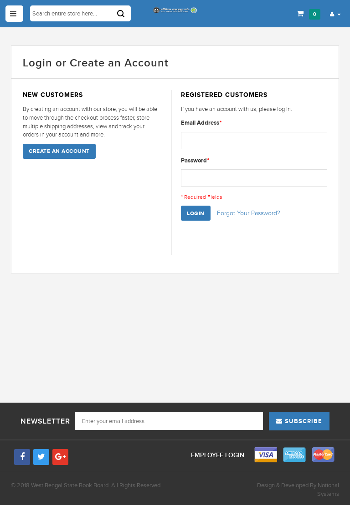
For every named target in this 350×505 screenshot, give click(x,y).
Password (195, 160)
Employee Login (218, 455)
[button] (335, 13)
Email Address (201, 122)
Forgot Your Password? (248, 213)
